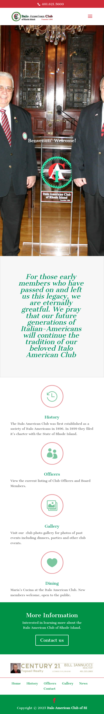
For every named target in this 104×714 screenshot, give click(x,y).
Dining (52, 583)
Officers (52, 474)
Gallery (52, 526)
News (83, 683)
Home (16, 683)
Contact (50, 689)
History (52, 417)
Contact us (52, 640)
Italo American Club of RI (67, 708)
